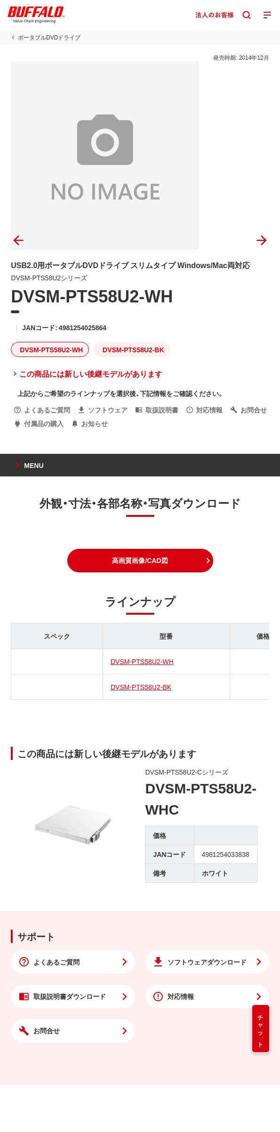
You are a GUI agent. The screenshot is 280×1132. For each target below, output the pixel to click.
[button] (140, 560)
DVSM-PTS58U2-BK (141, 686)
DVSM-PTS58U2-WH (142, 661)
